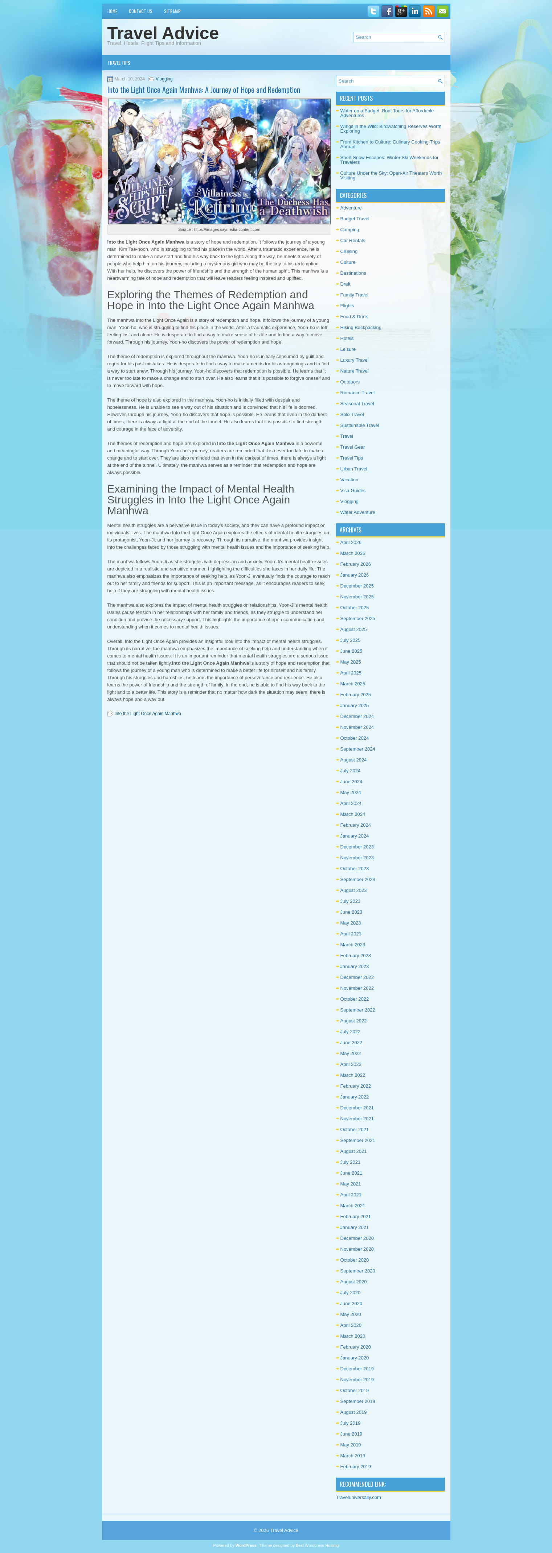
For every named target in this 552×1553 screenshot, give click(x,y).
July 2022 (350, 1031)
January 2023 (354, 966)
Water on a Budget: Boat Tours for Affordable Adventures (387, 113)
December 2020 (357, 1238)
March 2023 (352, 944)
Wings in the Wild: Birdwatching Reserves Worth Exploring (391, 129)
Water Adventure (357, 512)
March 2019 (352, 1455)
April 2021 (351, 1194)
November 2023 (357, 857)
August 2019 (353, 1412)
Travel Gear (352, 447)
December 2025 (357, 586)
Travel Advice (163, 33)
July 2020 (350, 1292)
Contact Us (140, 11)
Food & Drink (354, 316)
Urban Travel (353, 469)
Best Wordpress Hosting (317, 1545)
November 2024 (357, 727)
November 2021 (357, 1118)
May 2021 (350, 1184)
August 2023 (353, 890)
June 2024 (351, 781)
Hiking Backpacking (360, 327)
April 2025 (351, 673)
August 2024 (353, 760)
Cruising (349, 251)
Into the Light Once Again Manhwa (148, 713)
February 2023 (355, 955)
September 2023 (357, 879)
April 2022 (351, 1064)
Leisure (348, 349)
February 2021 (355, 1216)
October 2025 (354, 607)
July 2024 (350, 770)
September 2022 (357, 1010)
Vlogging (164, 79)
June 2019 (351, 1434)
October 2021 (354, 1129)
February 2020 (355, 1347)
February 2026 (355, 564)
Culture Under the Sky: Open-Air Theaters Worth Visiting (391, 175)
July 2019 (350, 1423)
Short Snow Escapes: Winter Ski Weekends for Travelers (389, 160)
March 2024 (352, 814)
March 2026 (352, 553)
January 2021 (354, 1227)
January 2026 (354, 575)
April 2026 (351, 542)
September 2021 (357, 1140)
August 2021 (353, 1151)
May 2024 (350, 792)
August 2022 (353, 1020)
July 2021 (350, 1162)
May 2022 (350, 1053)
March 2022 (352, 1075)
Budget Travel (354, 218)
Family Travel (354, 295)
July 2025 (350, 640)
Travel (346, 436)
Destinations (353, 273)
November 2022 (357, 988)
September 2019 (357, 1401)
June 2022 (351, 1042)
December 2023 (357, 847)
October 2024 (354, 738)
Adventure (351, 208)
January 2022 (354, 1097)
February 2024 (355, 825)
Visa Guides (353, 490)
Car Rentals (352, 240)
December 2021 (357, 1107)
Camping (349, 229)
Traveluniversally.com (358, 1497)
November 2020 (357, 1249)
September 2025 (357, 618)
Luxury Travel (354, 360)
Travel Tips (118, 62)
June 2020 (351, 1303)
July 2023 (350, 901)
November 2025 (357, 596)
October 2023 (354, 868)
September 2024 (357, 749)
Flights (347, 305)
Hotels (347, 338)
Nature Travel (354, 371)
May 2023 (350, 923)
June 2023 (351, 912)
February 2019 (355, 1466)
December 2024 (357, 716)
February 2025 (355, 694)
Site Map (172, 11)
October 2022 (354, 999)
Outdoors (350, 382)
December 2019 (357, 1368)
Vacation (349, 479)
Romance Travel (357, 392)
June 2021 (351, 1173)
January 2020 (354, 1358)
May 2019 (350, 1445)
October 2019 (354, 1390)
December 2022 (357, 977)
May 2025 (350, 662)
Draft (345, 284)
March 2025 (352, 683)
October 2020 (354, 1260)
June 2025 (351, 651)
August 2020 (353, 1281)
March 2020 (352, 1336)
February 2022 (355, 1086)
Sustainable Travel (359, 425)
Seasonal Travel (357, 403)
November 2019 (357, 1379)
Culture (348, 262)
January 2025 (354, 705)
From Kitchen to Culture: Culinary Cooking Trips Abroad (390, 144)
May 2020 (350, 1314)
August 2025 (353, 629)
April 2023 (351, 934)
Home (112, 11)
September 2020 (357, 1271)
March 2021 (352, 1205)
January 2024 (354, 836)
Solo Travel (352, 414)
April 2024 (351, 803)
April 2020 (351, 1325)
